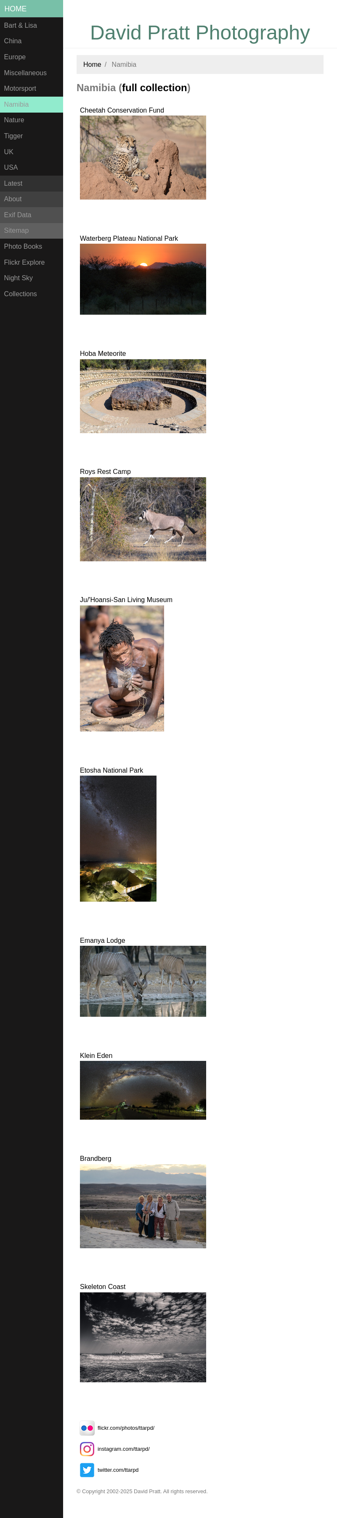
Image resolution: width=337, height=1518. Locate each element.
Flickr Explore (24, 262)
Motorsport (20, 88)
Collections (20, 293)
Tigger (13, 135)
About (13, 199)
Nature (14, 120)
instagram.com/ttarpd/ (113, 1449)
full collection (154, 87)
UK (8, 151)
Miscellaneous (25, 72)
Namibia (16, 104)
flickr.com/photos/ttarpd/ (115, 1428)
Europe (15, 57)
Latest (13, 183)
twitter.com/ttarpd (107, 1470)
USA (11, 167)
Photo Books (23, 246)
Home (16, 9)
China (13, 41)
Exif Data (18, 214)
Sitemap (16, 230)
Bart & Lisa (20, 25)
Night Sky (18, 278)
